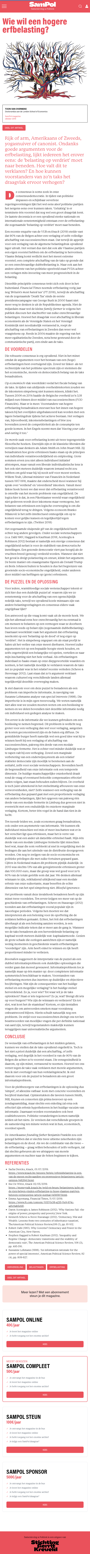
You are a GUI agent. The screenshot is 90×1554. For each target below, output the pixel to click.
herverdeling (15, 1267)
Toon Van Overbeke (16, 109)
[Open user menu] (86, 6)
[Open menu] (4, 6)
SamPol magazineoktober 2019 (13, 117)
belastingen (36, 1267)
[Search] (80, 6)
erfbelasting (57, 1267)
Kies (45, 1344)
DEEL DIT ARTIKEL (14, 127)
